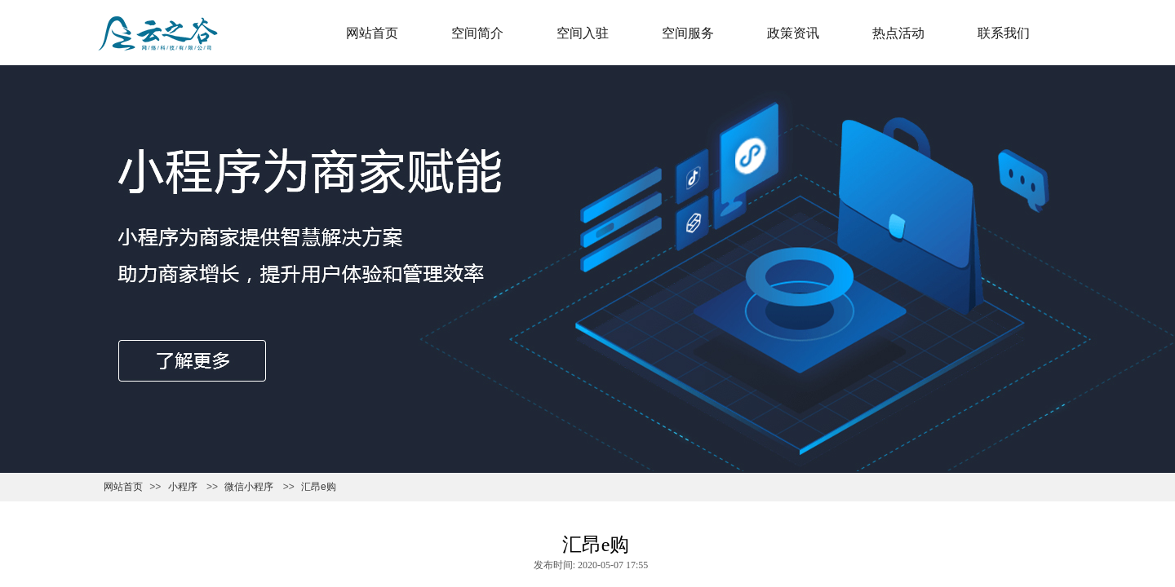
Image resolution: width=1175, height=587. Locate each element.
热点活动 (898, 33)
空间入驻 (582, 33)
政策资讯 (793, 33)
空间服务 (688, 33)
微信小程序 (248, 486)
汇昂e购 (318, 486)
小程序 (182, 486)
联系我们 (1004, 33)
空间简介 (477, 33)
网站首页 (372, 33)
